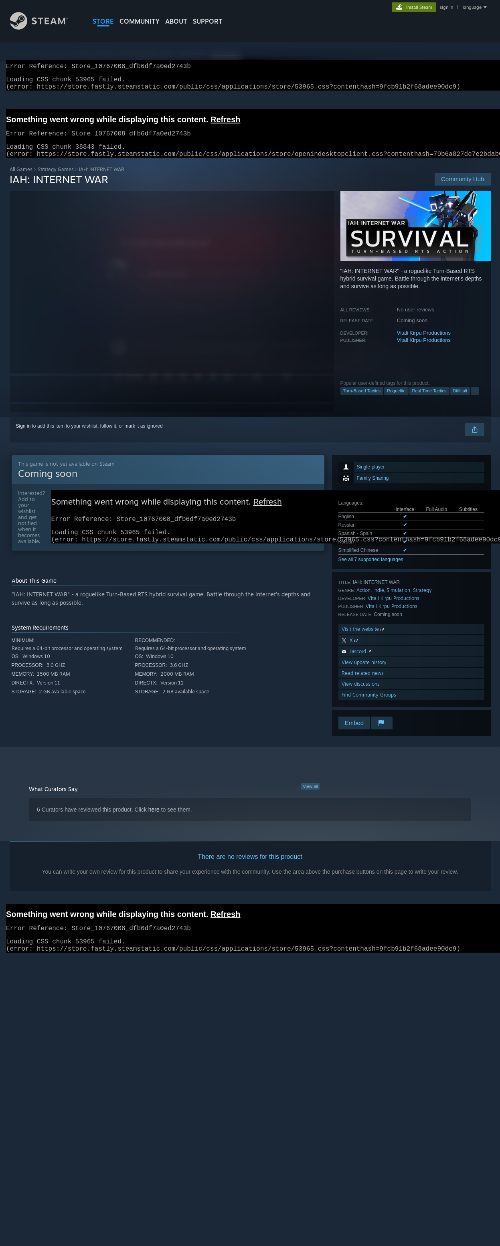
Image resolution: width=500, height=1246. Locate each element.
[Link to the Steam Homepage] (45, 27)
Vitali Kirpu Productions (424, 342)
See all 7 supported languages (370, 569)
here (154, 819)
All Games (21, 179)
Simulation (398, 600)
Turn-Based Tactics (362, 400)
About (176, 21)
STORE (103, 21)
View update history (364, 672)
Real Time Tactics (429, 400)
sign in (446, 7)
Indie (378, 600)
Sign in (23, 435)
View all (310, 796)
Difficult (460, 400)
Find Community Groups (369, 704)
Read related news (363, 683)
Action (363, 600)
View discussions (361, 694)
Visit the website (363, 639)
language (472, 7)
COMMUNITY (139, 21)
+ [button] (475, 400)
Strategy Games (56, 179)
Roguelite (396, 400)
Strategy (422, 600)
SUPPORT (208, 21)
